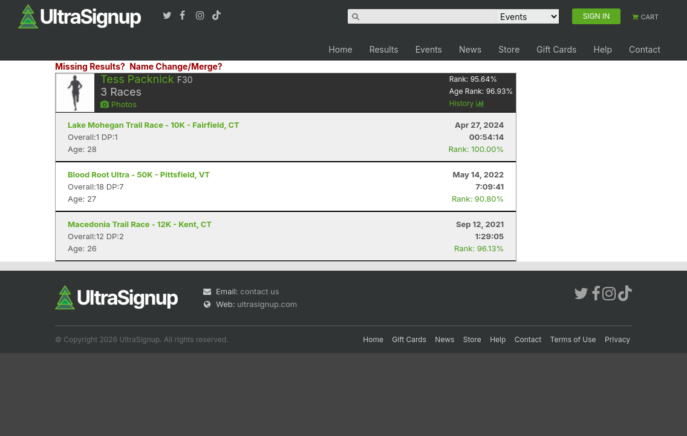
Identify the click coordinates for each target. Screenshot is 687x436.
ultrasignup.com (267, 304)
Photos (118, 104)
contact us (259, 291)
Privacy (617, 339)
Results (384, 49)
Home (340, 49)
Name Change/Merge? (176, 66)
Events (428, 49)
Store (508, 49)
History (466, 103)
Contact (644, 49)
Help (602, 49)
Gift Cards (556, 49)
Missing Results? (90, 66)
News (470, 49)
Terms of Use (573, 339)
